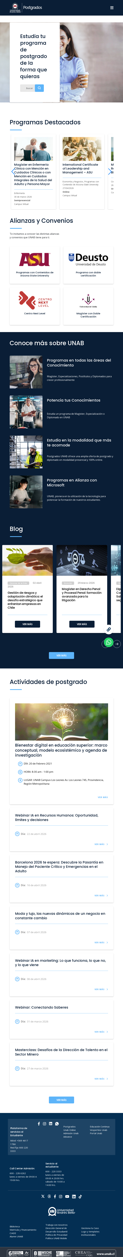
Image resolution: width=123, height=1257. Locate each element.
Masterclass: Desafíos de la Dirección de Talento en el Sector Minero (61, 1052)
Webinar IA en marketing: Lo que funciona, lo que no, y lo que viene (60, 962)
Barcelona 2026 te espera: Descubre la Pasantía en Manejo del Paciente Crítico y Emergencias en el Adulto (59, 866)
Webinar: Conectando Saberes (41, 1007)
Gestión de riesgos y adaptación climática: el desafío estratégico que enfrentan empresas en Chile (25, 600)
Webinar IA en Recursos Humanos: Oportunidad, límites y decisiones (56, 817)
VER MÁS (28, 624)
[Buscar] (32, 88)
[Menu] (111, 8)
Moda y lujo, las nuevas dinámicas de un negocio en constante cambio (60, 916)
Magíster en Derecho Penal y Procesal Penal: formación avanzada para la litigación (81, 594)
